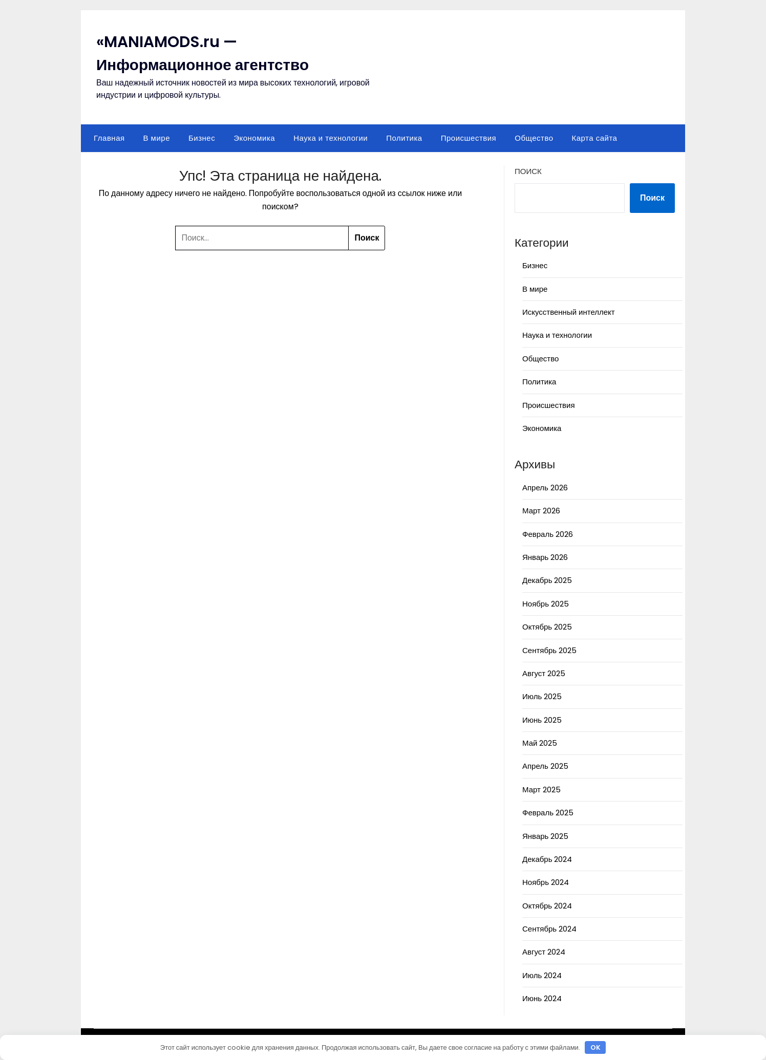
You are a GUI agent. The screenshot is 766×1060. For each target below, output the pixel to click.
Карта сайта (595, 138)
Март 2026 (541, 510)
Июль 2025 (542, 696)
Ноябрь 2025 (545, 603)
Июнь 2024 (542, 998)
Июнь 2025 (542, 720)
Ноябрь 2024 (545, 882)
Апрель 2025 (545, 766)
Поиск (528, 171)
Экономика (254, 138)
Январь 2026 (545, 557)
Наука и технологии (330, 138)
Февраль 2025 (547, 812)
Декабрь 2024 (547, 859)
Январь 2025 (545, 836)
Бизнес (201, 138)
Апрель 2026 (545, 487)
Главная (109, 138)
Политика (404, 138)
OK (595, 1047)
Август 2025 (543, 673)
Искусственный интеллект (568, 312)
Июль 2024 (542, 975)
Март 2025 (541, 789)
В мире (156, 138)
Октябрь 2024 (547, 905)
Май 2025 (539, 743)
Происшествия (469, 138)
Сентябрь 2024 (549, 928)
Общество (534, 138)
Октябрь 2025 (547, 626)
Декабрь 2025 (547, 580)
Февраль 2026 (547, 534)
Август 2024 (543, 951)
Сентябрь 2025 (549, 650)
